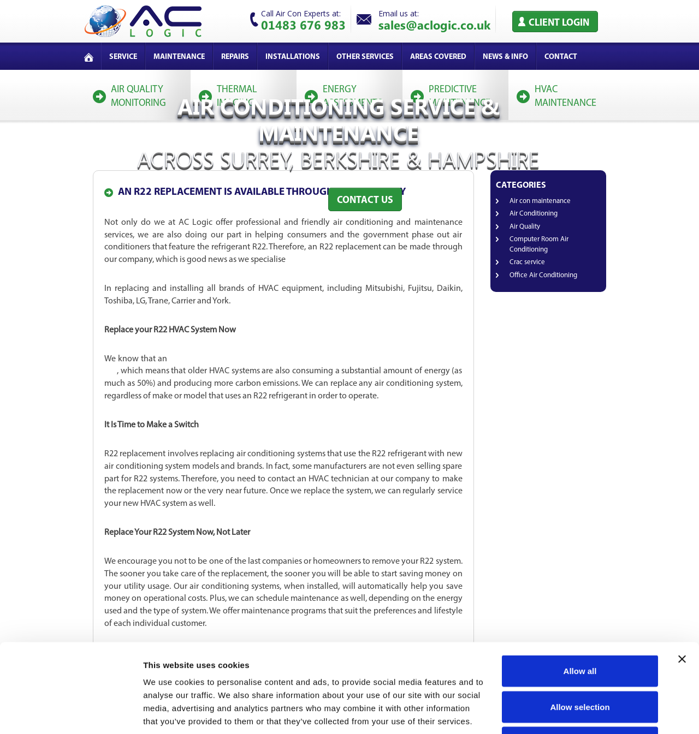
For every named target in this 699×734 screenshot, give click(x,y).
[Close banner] (682, 579)
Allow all (580, 590)
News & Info (505, 57)
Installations (292, 57)
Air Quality (525, 226)
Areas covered (438, 57)
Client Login (559, 23)
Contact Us (365, 200)
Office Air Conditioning (543, 275)
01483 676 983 (303, 24)
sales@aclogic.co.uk (434, 24)
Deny (580, 662)
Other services (365, 57)
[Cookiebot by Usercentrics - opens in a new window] (71, 713)
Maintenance (179, 57)
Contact (560, 57)
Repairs (235, 57)
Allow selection (579, 626)
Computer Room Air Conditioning (539, 244)
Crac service (527, 262)
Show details (573, 712)
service (123, 57)
